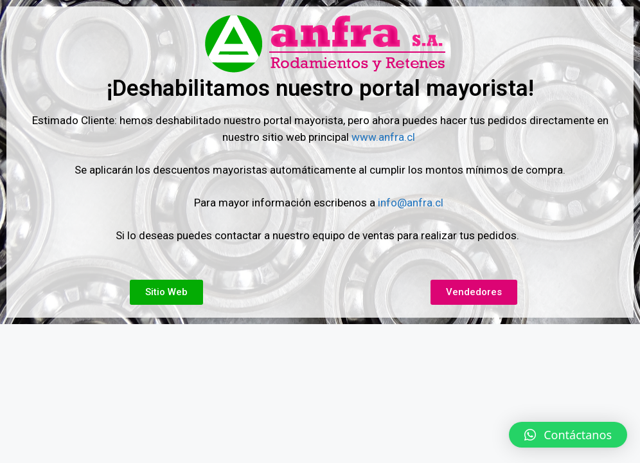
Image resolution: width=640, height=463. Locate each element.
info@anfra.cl (410, 202)
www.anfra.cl (384, 137)
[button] (568, 435)
